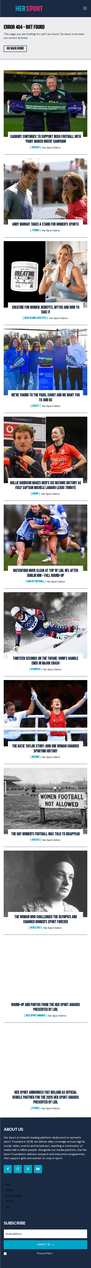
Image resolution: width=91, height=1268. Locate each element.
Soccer (35, 147)
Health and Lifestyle (35, 318)
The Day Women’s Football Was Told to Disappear (45, 834)
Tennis (35, 230)
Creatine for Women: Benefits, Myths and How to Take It (45, 310)
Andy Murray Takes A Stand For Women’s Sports (45, 224)
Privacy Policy (44, 1253)
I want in (46, 1244)
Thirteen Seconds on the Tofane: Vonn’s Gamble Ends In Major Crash (45, 661)
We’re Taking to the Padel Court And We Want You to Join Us (45, 397)
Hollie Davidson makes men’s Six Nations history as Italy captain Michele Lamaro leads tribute (45, 485)
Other (35, 1108)
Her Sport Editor (51, 147)
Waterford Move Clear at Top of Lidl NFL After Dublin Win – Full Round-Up (45, 573)
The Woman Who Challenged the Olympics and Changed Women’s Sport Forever (45, 919)
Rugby (35, 493)
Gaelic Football (35, 581)
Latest (35, 405)
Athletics (35, 927)
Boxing (35, 757)
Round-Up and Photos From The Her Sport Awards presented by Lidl (45, 1007)
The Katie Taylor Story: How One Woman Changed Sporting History (45, 749)
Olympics (35, 669)
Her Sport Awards (35, 1015)
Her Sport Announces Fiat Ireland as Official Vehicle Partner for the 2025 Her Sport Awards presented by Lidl (45, 1097)
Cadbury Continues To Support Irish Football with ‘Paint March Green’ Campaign (45, 139)
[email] (45, 1233)
